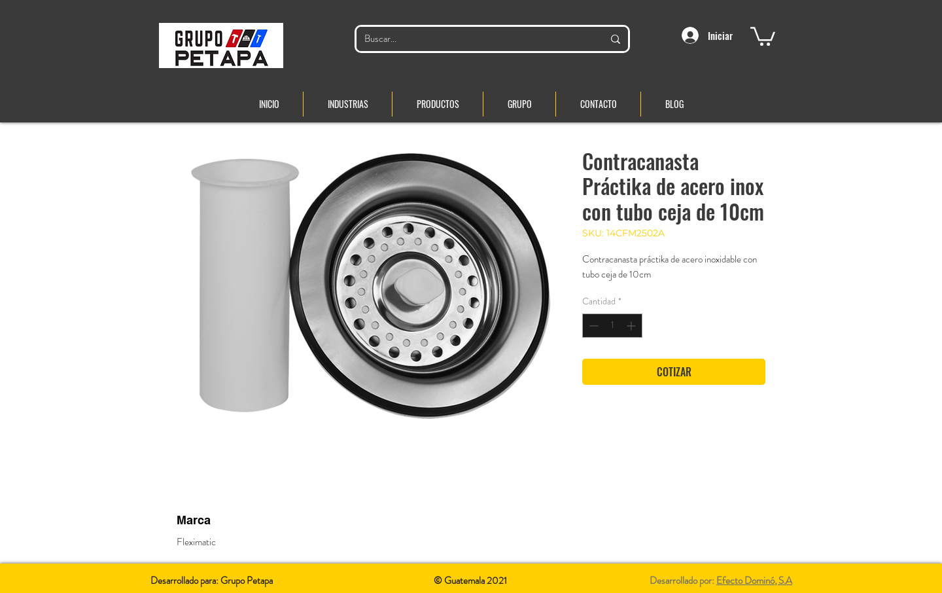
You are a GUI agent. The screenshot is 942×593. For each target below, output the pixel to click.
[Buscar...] (474, 39)
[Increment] (632, 325)
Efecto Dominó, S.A (754, 580)
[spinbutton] (612, 325)
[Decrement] (592, 325)
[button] (762, 35)
